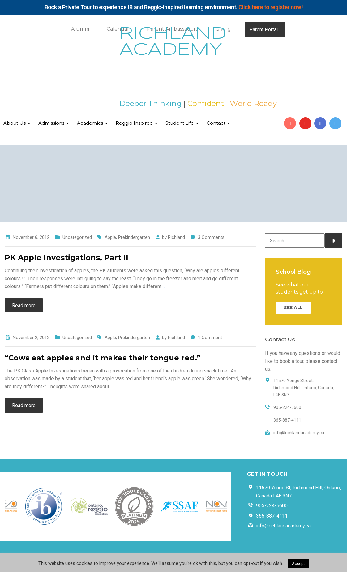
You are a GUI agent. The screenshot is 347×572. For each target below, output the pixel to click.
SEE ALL (293, 307)
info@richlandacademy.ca (283, 526)
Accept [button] (298, 563)
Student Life (179, 123)
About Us (14, 123)
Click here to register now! (270, 7)
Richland (176, 237)
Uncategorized (77, 237)
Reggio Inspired (134, 123)
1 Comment (210, 337)
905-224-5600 (272, 506)
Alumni (80, 29)
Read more (24, 305)
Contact (216, 123)
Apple (110, 237)
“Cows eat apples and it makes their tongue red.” (102, 357)
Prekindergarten (134, 237)
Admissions (51, 123)
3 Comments (211, 237)
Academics (90, 123)
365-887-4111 (272, 516)
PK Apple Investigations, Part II (66, 257)
